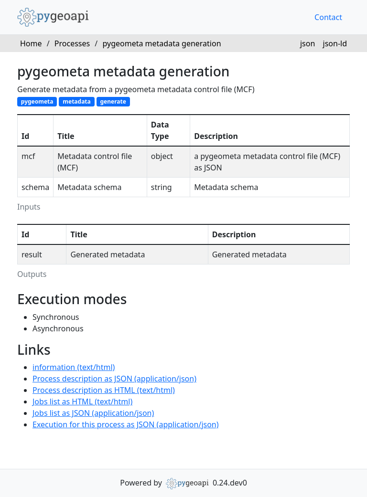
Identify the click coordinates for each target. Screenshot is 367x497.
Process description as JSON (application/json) (114, 378)
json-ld (335, 43)
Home (31, 43)
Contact (328, 17)
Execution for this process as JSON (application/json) (125, 424)
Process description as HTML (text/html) (103, 390)
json (307, 43)
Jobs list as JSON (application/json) (93, 413)
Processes (72, 43)
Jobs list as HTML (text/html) (82, 401)
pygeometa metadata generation (161, 43)
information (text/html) (73, 367)
